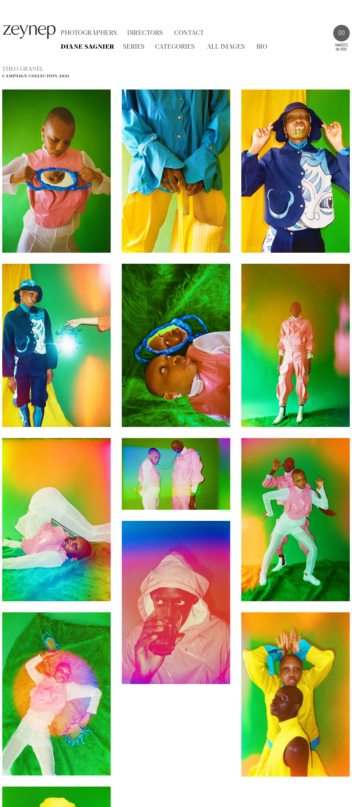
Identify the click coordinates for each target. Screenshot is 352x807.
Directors (145, 33)
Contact (189, 33)
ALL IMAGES (226, 47)
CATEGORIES (175, 47)
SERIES (134, 47)
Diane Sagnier (88, 47)
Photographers (89, 33)
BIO (262, 47)
